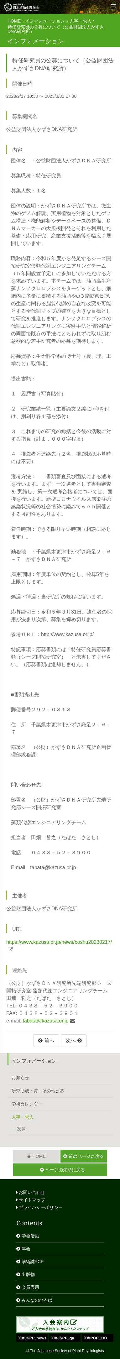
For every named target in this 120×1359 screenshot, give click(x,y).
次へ (71, 1040)
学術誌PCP (33, 1261)
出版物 (28, 1274)
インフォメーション (45, 21)
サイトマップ (30, 1199)
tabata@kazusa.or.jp (45, 1020)
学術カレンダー (27, 1103)
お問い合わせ (30, 1192)
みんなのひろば (37, 1300)
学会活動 (30, 1235)
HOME (14, 21)
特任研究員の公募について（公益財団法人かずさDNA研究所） (56, 29)
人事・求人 (80, 21)
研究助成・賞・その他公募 (38, 1090)
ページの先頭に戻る (65, 1169)
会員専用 (30, 1287)
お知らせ (20, 1077)
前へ (49, 1040)
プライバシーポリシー (39, 1207)
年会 (26, 1248)
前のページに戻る (86, 1156)
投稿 (21, 1128)
